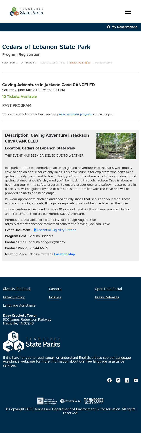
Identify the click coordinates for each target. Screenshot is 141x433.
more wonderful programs (76, 114)
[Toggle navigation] (128, 11)
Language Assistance (19, 305)
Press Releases (107, 297)
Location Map (64, 254)
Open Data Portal (108, 289)
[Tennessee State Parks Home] (26, 11)
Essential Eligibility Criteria (54, 230)
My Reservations (122, 27)
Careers (55, 289)
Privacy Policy (14, 297)
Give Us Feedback (17, 289)
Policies (55, 297)
